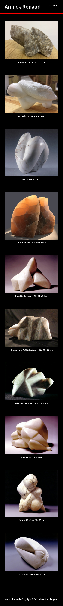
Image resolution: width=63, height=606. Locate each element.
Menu (55, 5)
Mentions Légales (49, 599)
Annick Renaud (23, 6)
